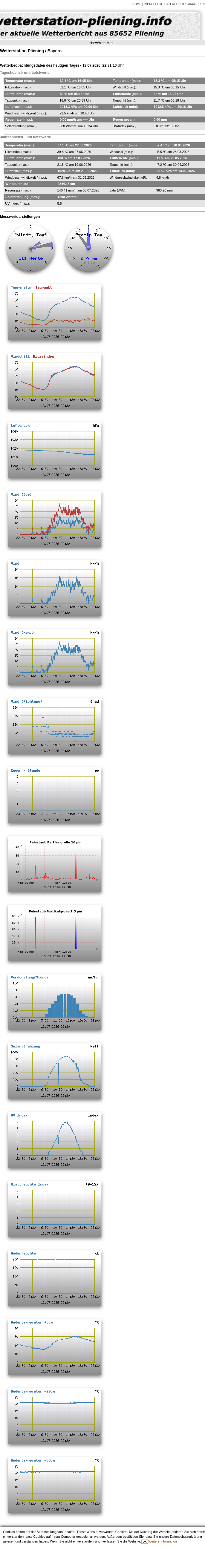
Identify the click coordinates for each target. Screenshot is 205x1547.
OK (144, 1541)
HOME (136, 4)
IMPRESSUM (153, 4)
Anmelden (196, 4)
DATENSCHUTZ (175, 4)
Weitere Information (162, 1541)
